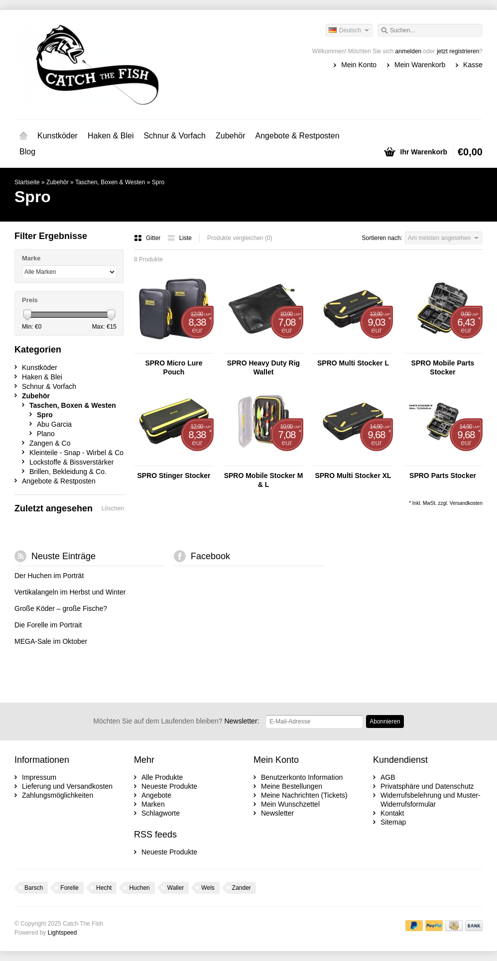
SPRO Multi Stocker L (353, 363)
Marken (153, 804)
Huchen (139, 887)
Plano (46, 434)
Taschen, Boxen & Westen (110, 182)
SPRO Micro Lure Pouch (173, 367)
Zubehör (231, 135)
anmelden (408, 51)
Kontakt (392, 813)
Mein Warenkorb (419, 65)
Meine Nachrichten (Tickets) (304, 795)
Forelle (69, 887)
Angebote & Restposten (297, 135)
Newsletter (277, 813)
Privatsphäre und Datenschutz (427, 786)
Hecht (104, 887)
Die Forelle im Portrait (48, 625)
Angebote (156, 795)
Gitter (148, 238)
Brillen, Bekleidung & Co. (68, 472)
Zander (241, 887)
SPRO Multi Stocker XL (353, 476)
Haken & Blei (111, 135)
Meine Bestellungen (291, 786)
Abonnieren (385, 721)
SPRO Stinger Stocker (173, 476)
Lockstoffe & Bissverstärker (71, 462)
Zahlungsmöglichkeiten (57, 795)
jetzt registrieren (458, 51)
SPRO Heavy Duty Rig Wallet (263, 367)
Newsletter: (176, 721)
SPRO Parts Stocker (442, 476)
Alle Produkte (162, 777)
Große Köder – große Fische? (60, 608)
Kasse (473, 65)
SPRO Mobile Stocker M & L (263, 480)
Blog (27, 151)
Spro (158, 182)
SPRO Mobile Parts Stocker (443, 367)
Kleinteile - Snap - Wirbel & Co (76, 453)
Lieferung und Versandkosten (67, 786)
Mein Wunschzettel (290, 804)
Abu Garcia (54, 424)
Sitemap (393, 822)
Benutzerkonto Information (302, 777)
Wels (207, 887)
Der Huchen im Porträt (49, 576)
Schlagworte (160, 813)
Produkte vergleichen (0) (239, 238)
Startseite (23, 136)
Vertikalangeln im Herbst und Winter (69, 592)
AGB (387, 777)
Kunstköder (57, 135)
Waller (175, 887)
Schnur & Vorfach (174, 135)
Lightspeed (62, 932)
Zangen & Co (50, 443)
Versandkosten (466, 503)
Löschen (113, 508)
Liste (179, 238)
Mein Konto (358, 65)
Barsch (33, 887)
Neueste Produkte (169, 786)
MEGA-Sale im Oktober (50, 641)
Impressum (39, 777)
